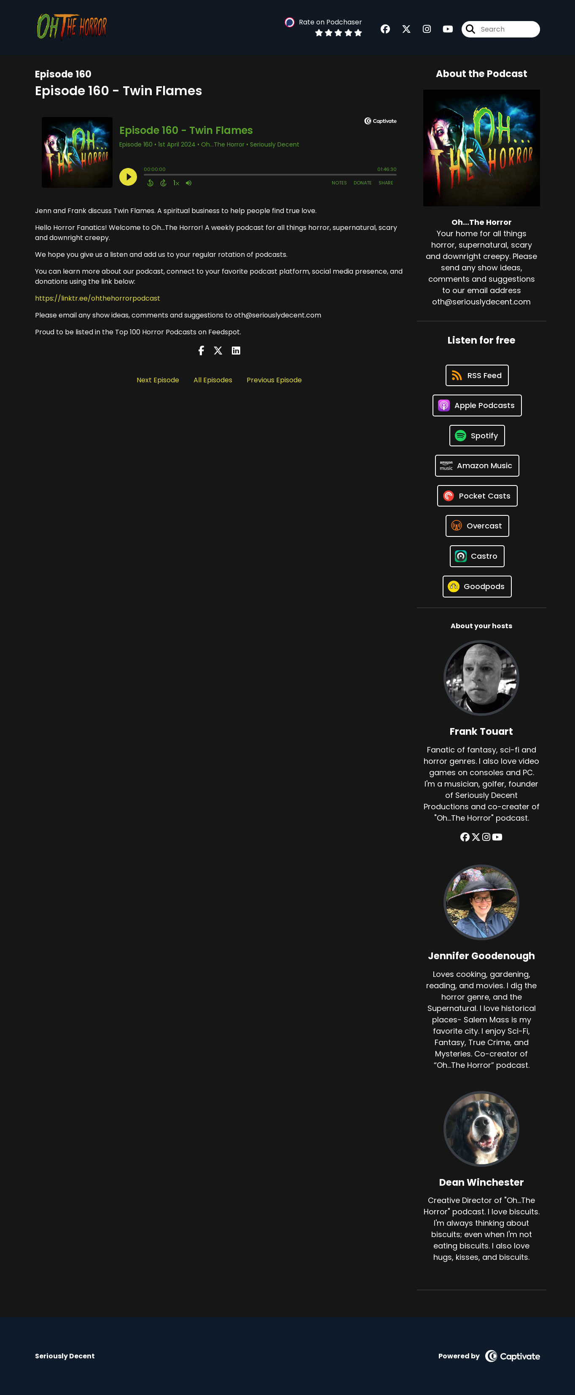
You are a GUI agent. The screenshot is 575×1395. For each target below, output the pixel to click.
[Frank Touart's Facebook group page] (465, 837)
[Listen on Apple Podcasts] (477, 405)
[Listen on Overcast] (477, 526)
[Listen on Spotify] (477, 435)
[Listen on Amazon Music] (477, 466)
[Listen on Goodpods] (477, 586)
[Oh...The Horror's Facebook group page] (385, 29)
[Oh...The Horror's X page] (401, 29)
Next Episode (158, 380)
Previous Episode (274, 380)
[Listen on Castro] (477, 556)
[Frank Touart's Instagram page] (486, 837)
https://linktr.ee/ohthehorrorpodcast (97, 298)
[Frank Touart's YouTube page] (497, 837)
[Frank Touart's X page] (476, 837)
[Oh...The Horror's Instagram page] (422, 29)
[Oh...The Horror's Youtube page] (443, 29)
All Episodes (212, 380)
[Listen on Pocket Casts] (477, 496)
